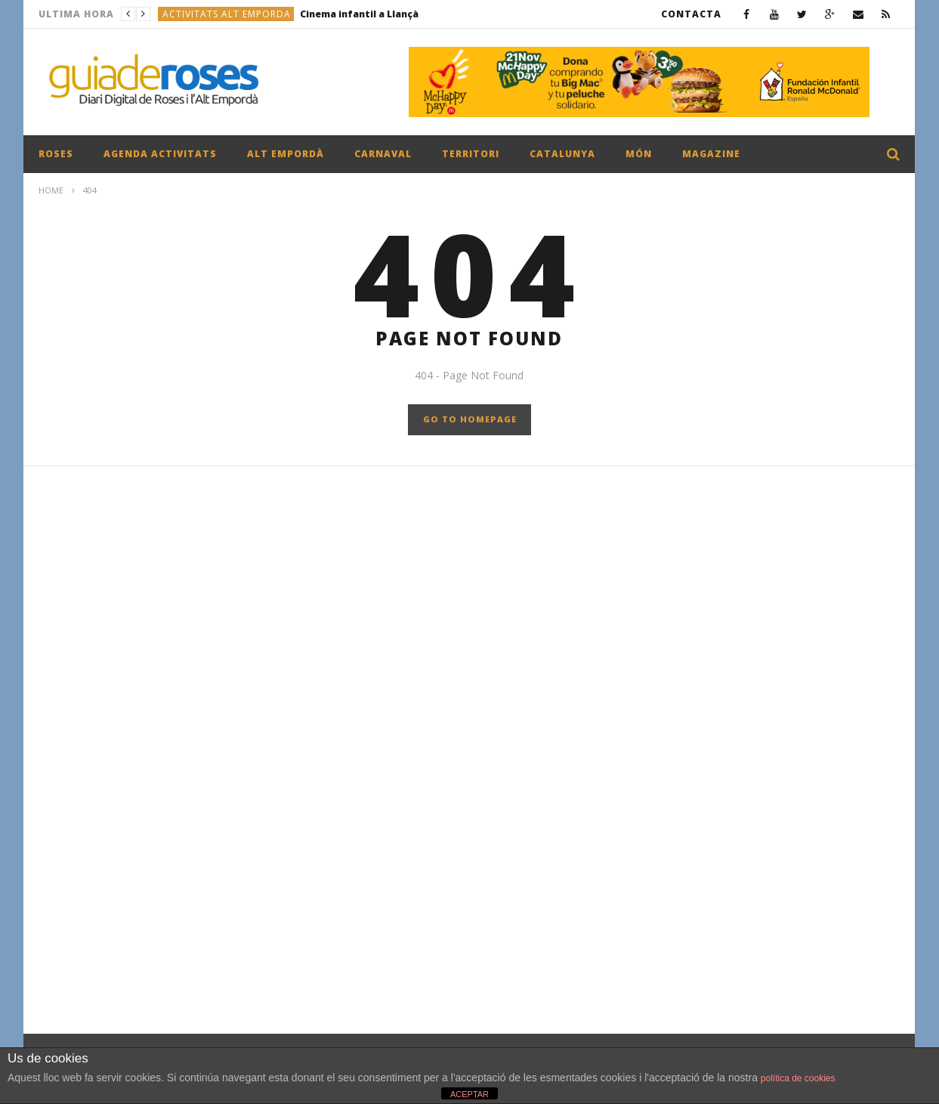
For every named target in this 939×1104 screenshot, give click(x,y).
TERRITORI (470, 153)
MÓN (638, 153)
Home (51, 190)
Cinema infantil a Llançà (359, 14)
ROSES (56, 153)
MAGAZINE (711, 153)
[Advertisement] (469, 637)
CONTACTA (691, 14)
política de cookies (798, 1078)
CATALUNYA (562, 153)
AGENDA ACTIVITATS (160, 153)
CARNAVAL (383, 153)
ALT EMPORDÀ (285, 153)
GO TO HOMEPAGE (470, 419)
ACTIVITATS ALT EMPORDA (226, 14)
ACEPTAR (469, 1094)
